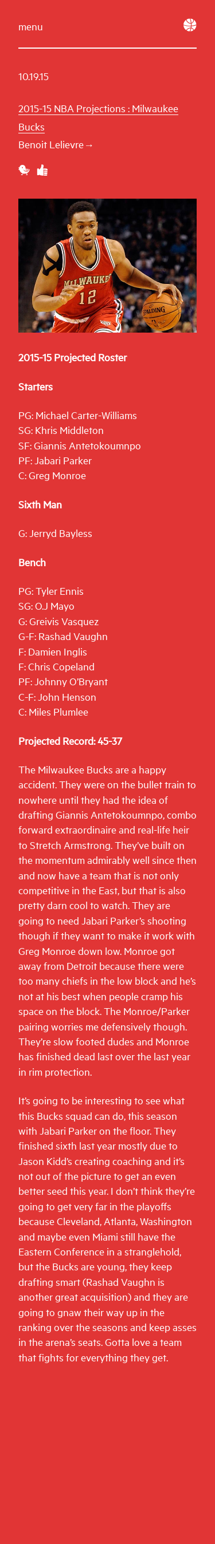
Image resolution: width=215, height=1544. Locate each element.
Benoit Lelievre (55, 144)
